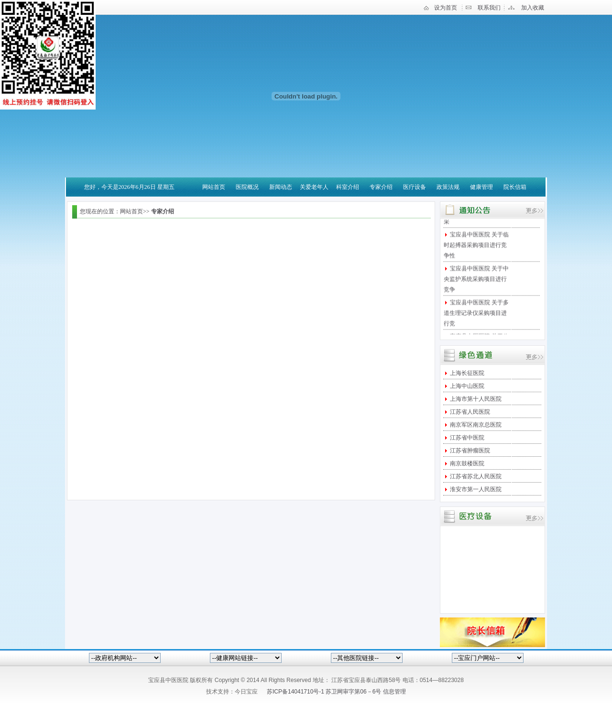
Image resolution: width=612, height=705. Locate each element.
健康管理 (481, 187)
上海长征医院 (466, 373)
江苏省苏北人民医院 (475, 476)
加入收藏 (532, 7)
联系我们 (489, 7)
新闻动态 (280, 187)
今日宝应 (246, 691)
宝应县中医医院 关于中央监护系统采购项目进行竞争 (476, 281)
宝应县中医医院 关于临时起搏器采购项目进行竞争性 (476, 247)
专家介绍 (381, 187)
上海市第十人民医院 (475, 399)
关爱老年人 (314, 187)
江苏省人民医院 (469, 411)
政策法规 (448, 187)
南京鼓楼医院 (466, 463)
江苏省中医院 (466, 437)
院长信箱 (514, 187)
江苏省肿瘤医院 (469, 450)
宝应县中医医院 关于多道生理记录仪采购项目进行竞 (476, 315)
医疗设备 (414, 187)
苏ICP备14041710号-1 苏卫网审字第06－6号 (325, 691)
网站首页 (213, 187)
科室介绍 (347, 187)
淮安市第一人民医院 (475, 489)
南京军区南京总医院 (475, 424)
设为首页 (445, 7)
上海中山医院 (466, 386)
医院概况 (247, 187)
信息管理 (394, 691)
